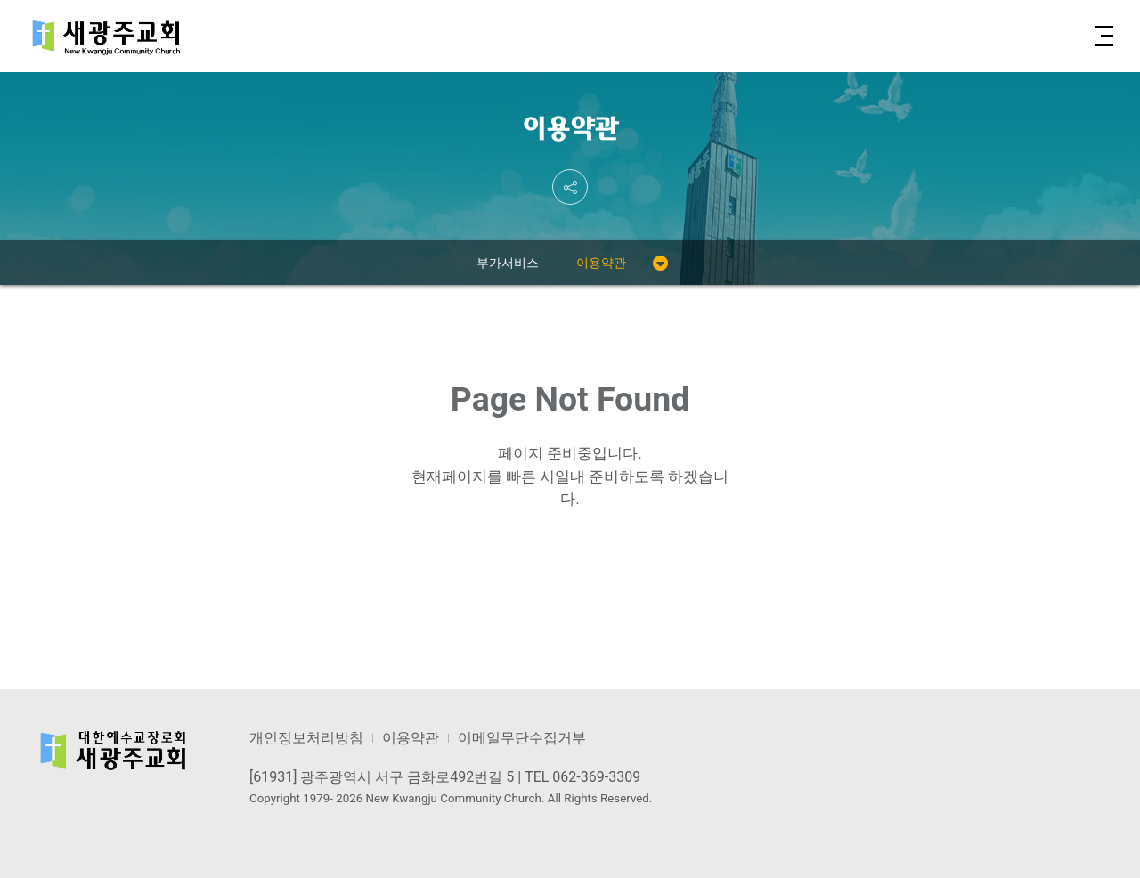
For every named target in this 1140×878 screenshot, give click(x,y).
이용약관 (601, 263)
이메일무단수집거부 (522, 737)
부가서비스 (507, 263)
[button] (1103, 36)
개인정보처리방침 (306, 737)
